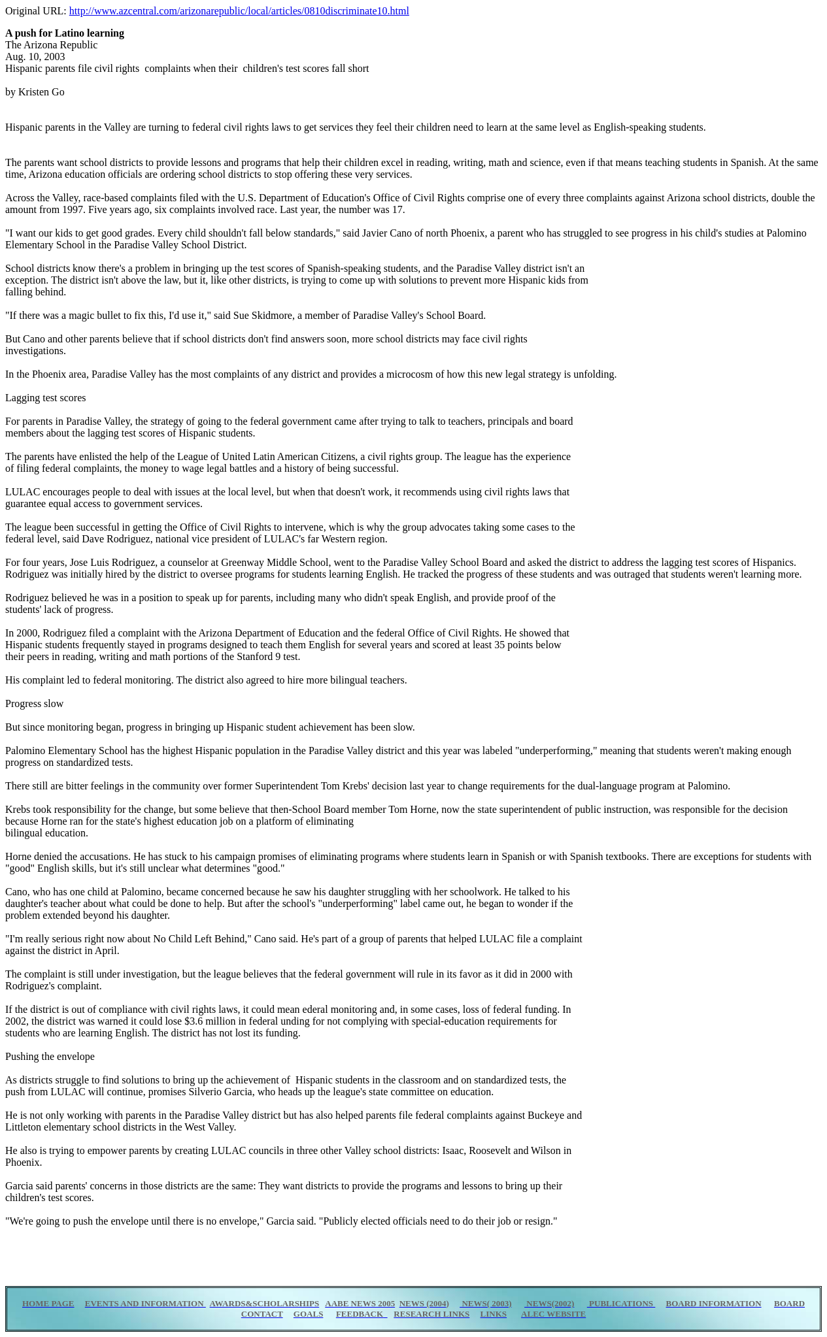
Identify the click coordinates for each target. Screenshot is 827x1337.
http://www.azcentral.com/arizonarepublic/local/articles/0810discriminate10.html (239, 10)
